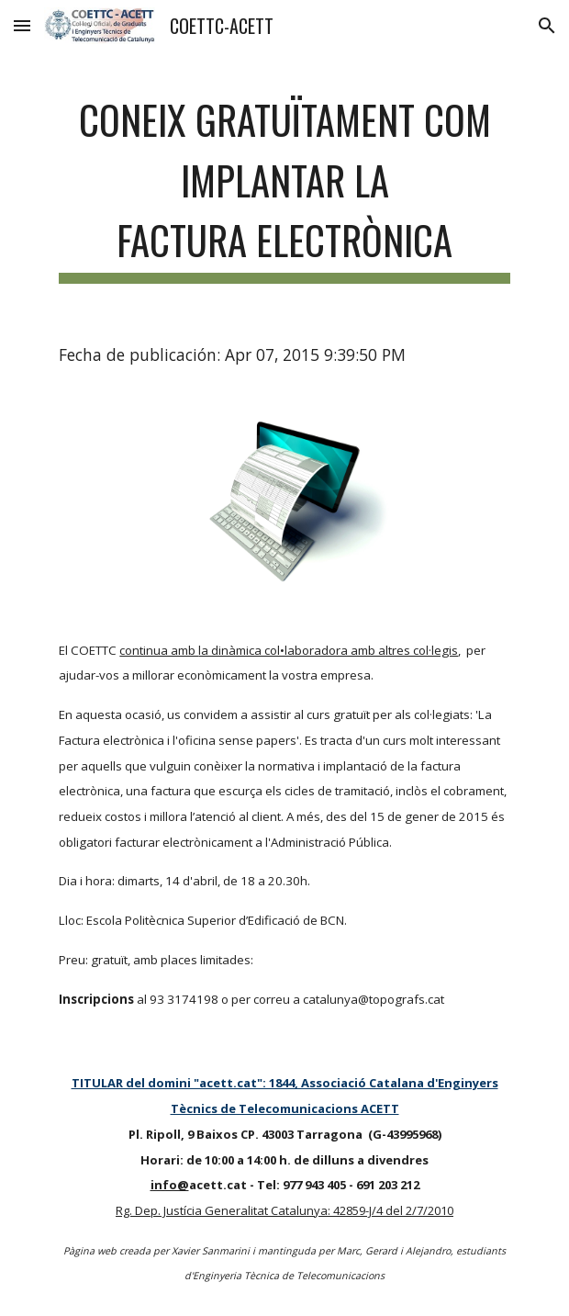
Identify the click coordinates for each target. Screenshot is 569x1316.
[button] (22, 25)
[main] (284, 184)
